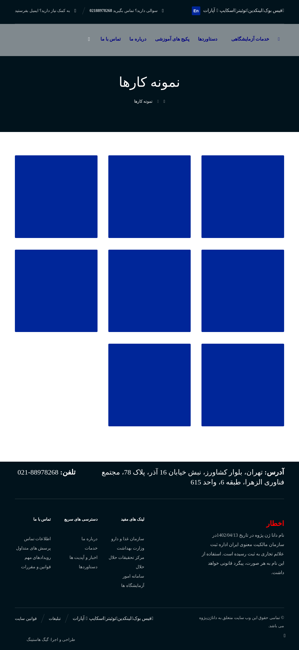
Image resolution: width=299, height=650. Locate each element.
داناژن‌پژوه (208, 618)
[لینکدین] (256, 10)
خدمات (91, 548)
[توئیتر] (242, 10)
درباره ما (89, 538)
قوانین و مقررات (36, 566)
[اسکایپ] (228, 10)
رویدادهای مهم (38, 557)
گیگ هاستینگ (38, 639)
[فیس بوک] (274, 10)
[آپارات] (211, 10)
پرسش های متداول (33, 548)
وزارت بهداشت (130, 548)
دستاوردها (88, 566)
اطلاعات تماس (37, 538)
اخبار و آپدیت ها (83, 557)
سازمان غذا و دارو (127, 538)
